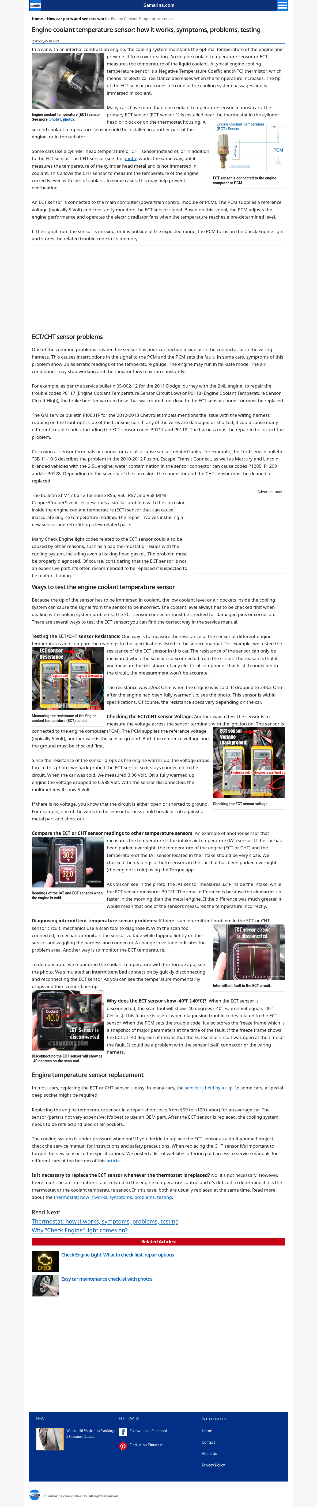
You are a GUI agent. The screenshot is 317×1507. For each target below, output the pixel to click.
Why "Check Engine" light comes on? (80, 1230)
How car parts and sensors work (77, 18)
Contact (208, 1442)
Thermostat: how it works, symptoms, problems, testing (105, 1221)
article (113, 1161)
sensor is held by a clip (209, 1088)
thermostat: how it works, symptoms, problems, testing (113, 1197)
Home (37, 18)
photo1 (55, 119)
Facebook (160, 1431)
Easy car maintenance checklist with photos (106, 1279)
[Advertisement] (158, 285)
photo (129, 158)
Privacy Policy (213, 1465)
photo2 (68, 119)
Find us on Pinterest (146, 1445)
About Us (209, 1453)
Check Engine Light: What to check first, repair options (117, 1254)
